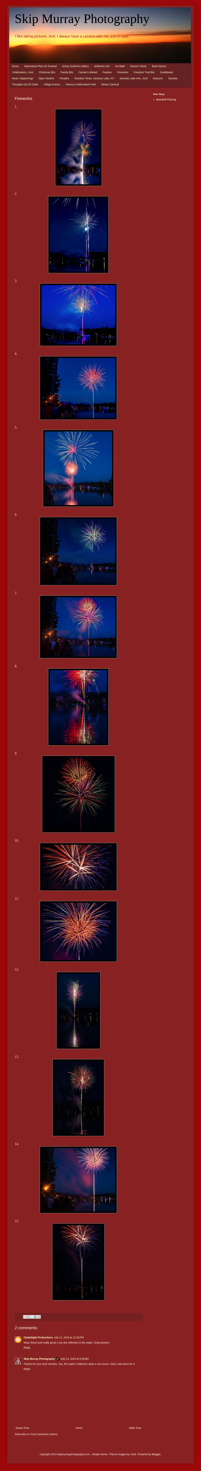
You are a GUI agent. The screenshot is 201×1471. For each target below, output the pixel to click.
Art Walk (120, 66)
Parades (64, 78)
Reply (27, 1347)
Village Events (52, 84)
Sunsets (173, 78)
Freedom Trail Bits (144, 72)
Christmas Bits (47, 72)
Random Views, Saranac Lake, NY (94, 78)
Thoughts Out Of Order (25, 84)
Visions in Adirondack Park (80, 84)
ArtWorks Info (102, 66)
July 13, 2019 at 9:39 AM (74, 1358)
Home (15, 66)
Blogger (156, 1454)
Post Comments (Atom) (44, 1434)
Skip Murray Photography (82, 19)
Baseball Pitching (166, 99)
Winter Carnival (110, 84)
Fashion (107, 72)
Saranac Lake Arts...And (133, 78)
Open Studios (46, 78)
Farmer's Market (88, 72)
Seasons (158, 78)
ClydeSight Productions (38, 1337)
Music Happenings (22, 78)
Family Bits (66, 72)
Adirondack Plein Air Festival (40, 66)
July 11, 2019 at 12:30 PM (69, 1337)
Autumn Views (138, 66)
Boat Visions (159, 66)
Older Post (135, 1427)
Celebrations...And (22, 72)
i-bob (133, 1454)
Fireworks (122, 72)
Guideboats (166, 72)
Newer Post (22, 1427)
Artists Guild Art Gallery (75, 66)
